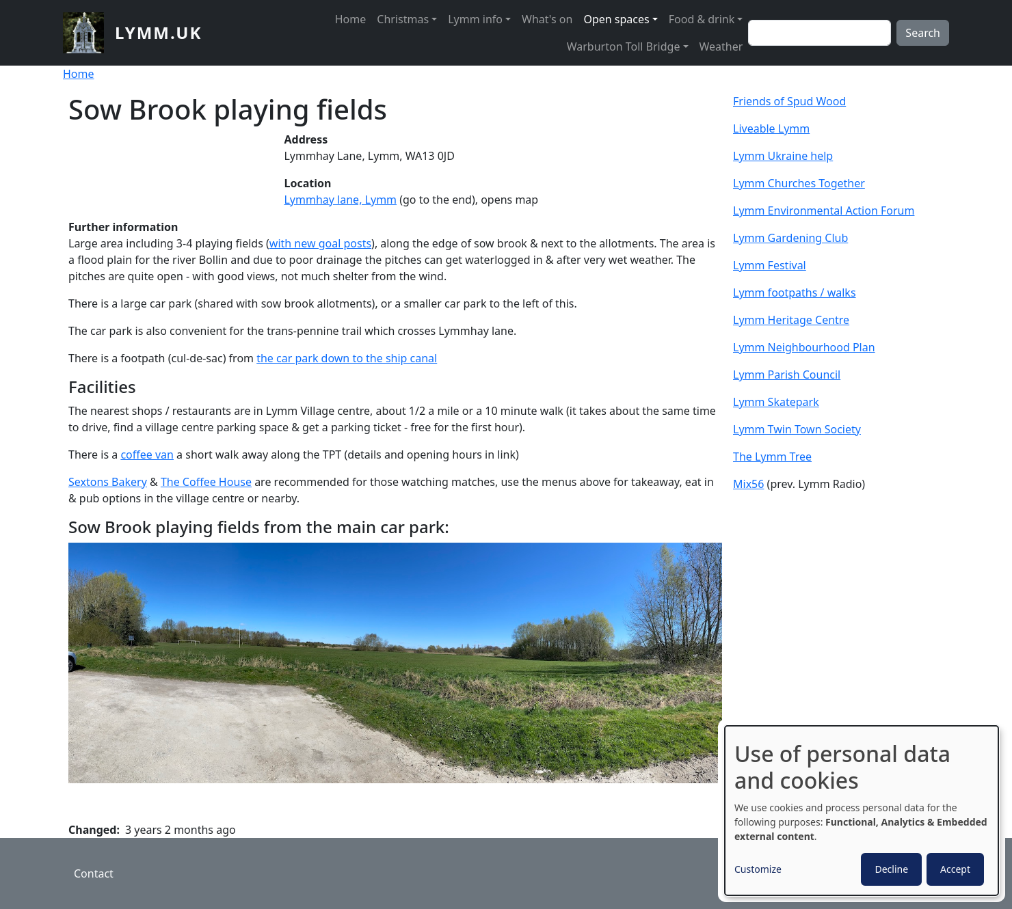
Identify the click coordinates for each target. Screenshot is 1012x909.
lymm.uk (158, 32)
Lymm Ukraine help (783, 155)
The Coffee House (206, 481)
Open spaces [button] (616, 19)
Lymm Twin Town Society (797, 429)
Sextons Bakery (107, 481)
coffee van (147, 454)
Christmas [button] (403, 19)
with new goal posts (320, 243)
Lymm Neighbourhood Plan (804, 347)
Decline (891, 869)
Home (351, 19)
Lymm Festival (769, 265)
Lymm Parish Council (786, 374)
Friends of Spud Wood (789, 101)
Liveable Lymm (771, 128)
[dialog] (861, 810)
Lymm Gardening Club (790, 237)
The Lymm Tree (772, 456)
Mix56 (748, 483)
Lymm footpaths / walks (794, 292)
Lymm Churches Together (799, 183)
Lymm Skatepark (776, 401)
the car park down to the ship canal (346, 358)
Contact (94, 873)
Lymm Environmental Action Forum (823, 210)
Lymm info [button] (475, 19)
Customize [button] (758, 869)
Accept (955, 869)
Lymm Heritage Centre (791, 319)
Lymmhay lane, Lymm (340, 199)
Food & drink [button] (702, 19)
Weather (721, 46)
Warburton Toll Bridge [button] (623, 46)
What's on (547, 19)
